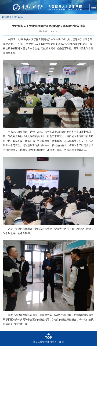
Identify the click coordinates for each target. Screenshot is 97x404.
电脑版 (60, 399)
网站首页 (7, 75)
